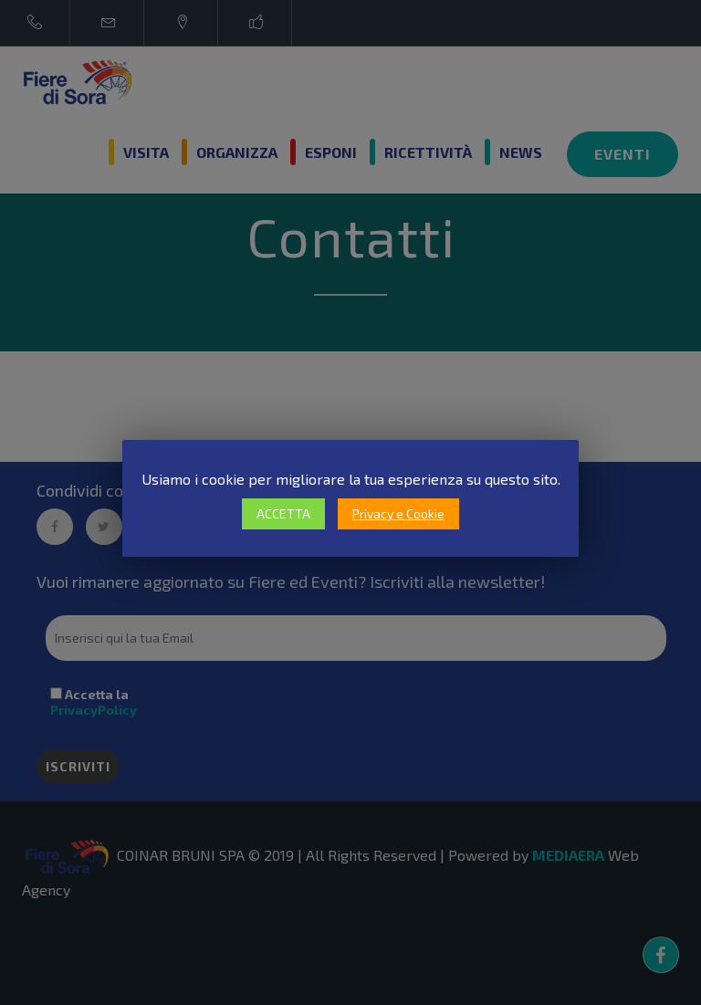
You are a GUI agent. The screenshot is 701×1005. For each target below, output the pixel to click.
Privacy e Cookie (398, 513)
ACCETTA (283, 513)
